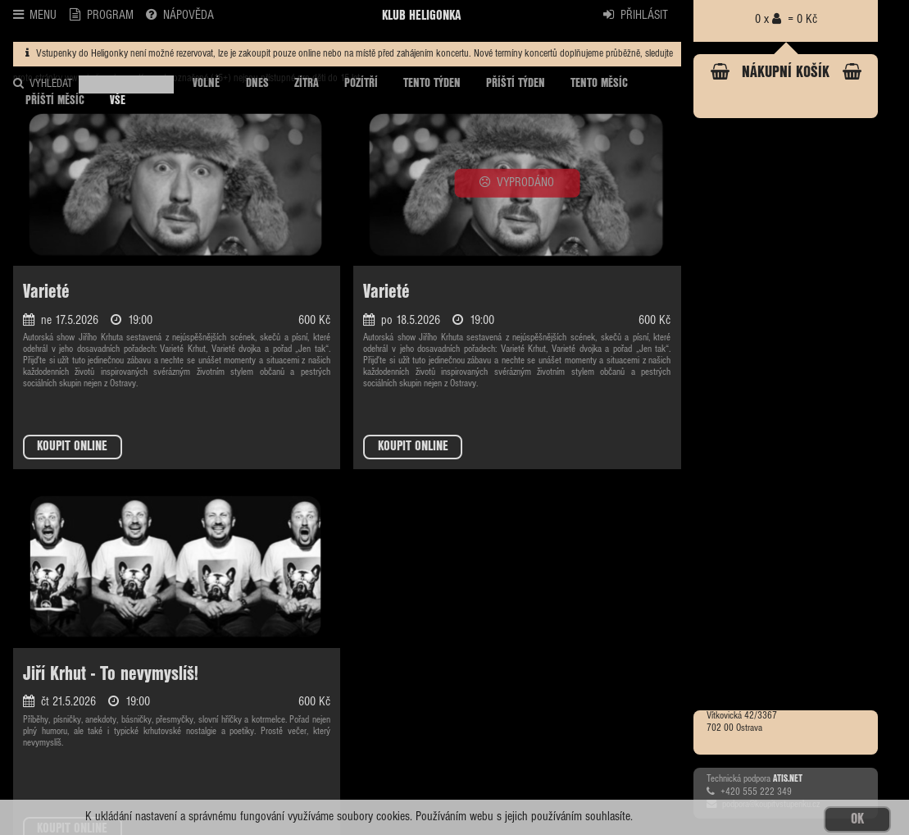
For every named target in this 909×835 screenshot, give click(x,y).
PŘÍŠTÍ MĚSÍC (54, 101)
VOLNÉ (206, 84)
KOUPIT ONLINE (72, 446)
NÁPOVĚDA (180, 14)
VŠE (117, 101)
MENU (35, 14)
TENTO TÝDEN (432, 84)
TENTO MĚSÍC (599, 84)
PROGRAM (102, 14)
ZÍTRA (306, 84)
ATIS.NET (787, 779)
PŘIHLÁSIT (635, 14)
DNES (257, 84)
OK (857, 819)
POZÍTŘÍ (361, 84)
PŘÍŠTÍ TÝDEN (515, 84)
